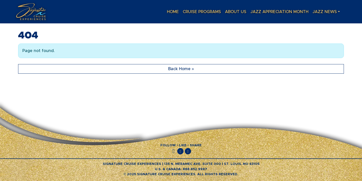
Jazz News (324, 12)
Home (173, 12)
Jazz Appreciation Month (279, 12)
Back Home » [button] (181, 69)
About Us (235, 12)
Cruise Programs (202, 12)
